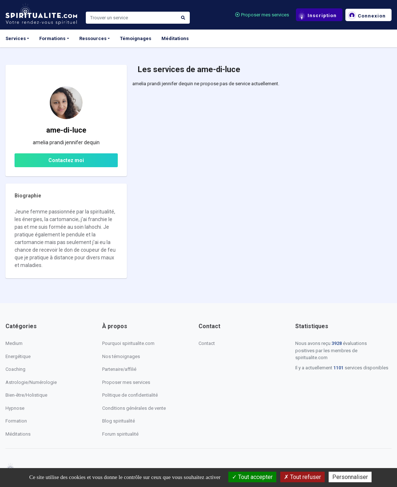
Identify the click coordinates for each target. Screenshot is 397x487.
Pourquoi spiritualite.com (128, 343)
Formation (16, 421)
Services (15, 38)
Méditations (175, 38)
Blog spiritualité (118, 421)
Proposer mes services (262, 14)
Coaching (15, 369)
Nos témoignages (121, 356)
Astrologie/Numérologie (31, 382)
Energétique (18, 356)
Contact (206, 343)
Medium (14, 343)
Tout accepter (252, 477)
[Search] (131, 18)
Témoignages (135, 38)
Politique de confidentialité (130, 395)
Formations (52, 38)
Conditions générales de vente (134, 408)
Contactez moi (66, 160)
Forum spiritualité (120, 434)
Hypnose (14, 408)
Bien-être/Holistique (26, 395)
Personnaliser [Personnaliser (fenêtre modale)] (350, 477)
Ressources (93, 38)
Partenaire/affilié (119, 369)
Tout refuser (302, 477)
